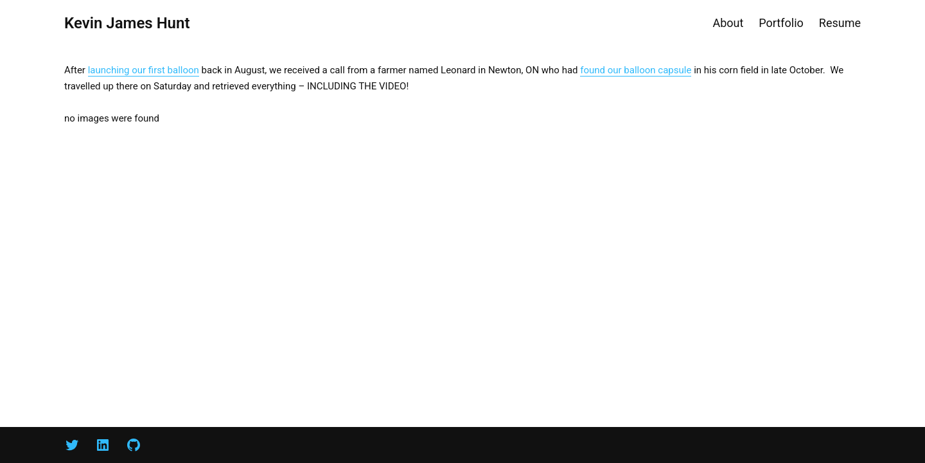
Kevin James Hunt (126, 23)
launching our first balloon (143, 70)
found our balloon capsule (635, 70)
